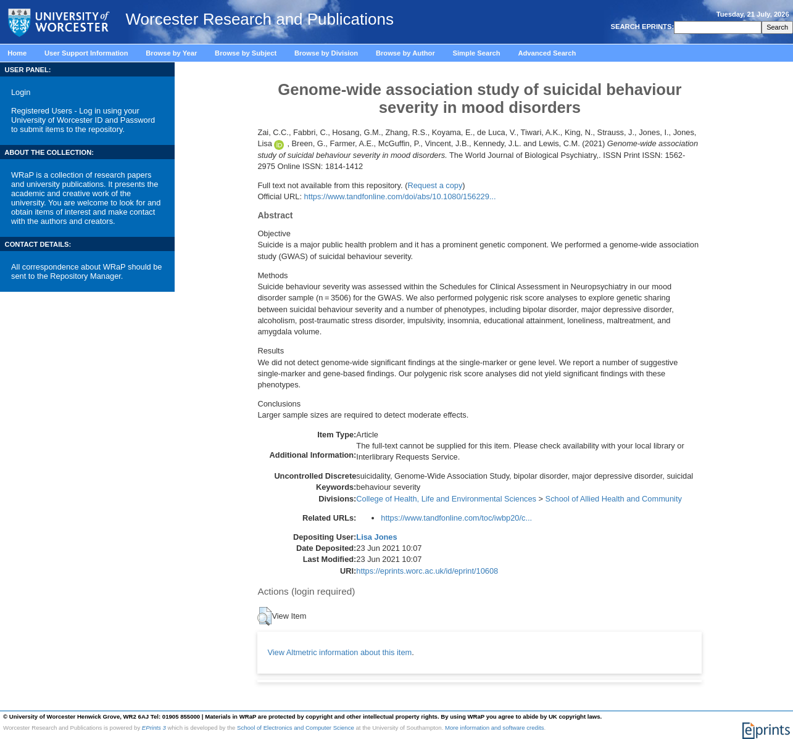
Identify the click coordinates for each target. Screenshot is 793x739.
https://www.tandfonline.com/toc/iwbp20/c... (456, 517)
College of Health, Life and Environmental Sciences (446, 498)
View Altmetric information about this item (339, 652)
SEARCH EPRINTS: (641, 26)
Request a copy (434, 185)
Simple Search (476, 53)
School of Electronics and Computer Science (295, 727)
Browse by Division (326, 53)
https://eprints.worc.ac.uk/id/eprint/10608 (427, 571)
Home (17, 53)
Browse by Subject (245, 53)
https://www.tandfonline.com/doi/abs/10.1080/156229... (400, 196)
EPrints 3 (154, 727)
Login (20, 92)
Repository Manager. (86, 276)
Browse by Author (405, 53)
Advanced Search (547, 53)
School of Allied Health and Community (614, 498)
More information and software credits (494, 727)
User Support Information (86, 53)
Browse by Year (171, 53)
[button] (264, 616)
